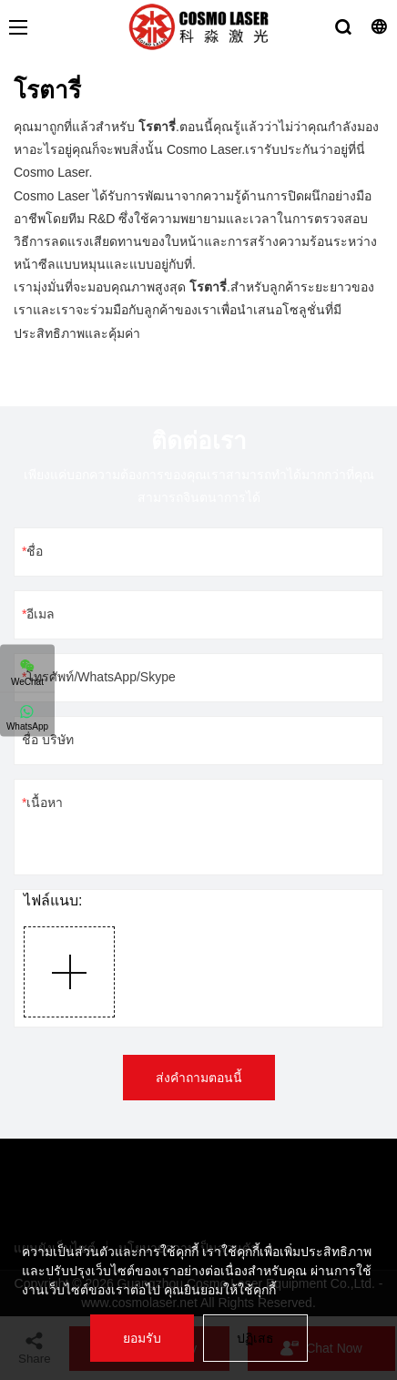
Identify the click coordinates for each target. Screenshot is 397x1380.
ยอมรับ (142, 1338)
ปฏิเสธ (255, 1338)
